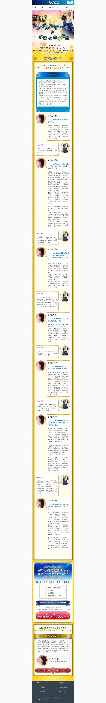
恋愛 (35, 7)
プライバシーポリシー (63, 691)
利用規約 (42, 687)
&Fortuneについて (42, 683)
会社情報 (42, 691)
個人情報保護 (63, 687)
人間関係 (50, 7)
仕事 (41, 7)
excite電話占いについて (63, 683)
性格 (66, 7)
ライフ (59, 7)
